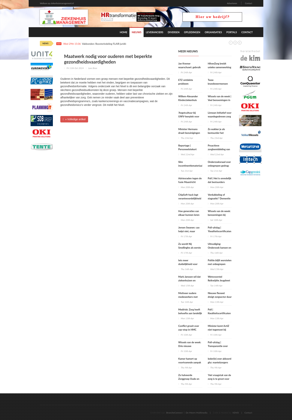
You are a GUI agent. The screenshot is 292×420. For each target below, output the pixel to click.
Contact (248, 3)
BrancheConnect (174, 412)
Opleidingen (192, 32)
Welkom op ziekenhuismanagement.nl (57, 3)
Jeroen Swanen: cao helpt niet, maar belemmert (188, 231)
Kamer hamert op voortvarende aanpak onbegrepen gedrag (189, 362)
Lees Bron (92, 68)
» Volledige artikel (74, 119)
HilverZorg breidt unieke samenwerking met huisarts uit (219, 67)
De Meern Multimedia (196, 412)
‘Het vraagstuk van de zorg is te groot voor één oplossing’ (219, 379)
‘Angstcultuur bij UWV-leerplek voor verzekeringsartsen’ (188, 116)
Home (123, 32)
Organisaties (213, 32)
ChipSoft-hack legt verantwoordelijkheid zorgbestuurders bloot (190, 198)
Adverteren (232, 3)
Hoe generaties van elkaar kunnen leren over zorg (188, 215)
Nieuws (136, 32)
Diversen (174, 32)
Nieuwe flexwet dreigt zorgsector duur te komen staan (220, 297)
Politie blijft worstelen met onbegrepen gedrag (219, 264)
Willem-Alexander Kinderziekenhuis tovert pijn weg (188, 100)
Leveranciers (154, 32)
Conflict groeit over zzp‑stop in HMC (188, 327)
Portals (231, 32)
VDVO (235, 412)
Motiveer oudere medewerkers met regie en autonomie (188, 297)
